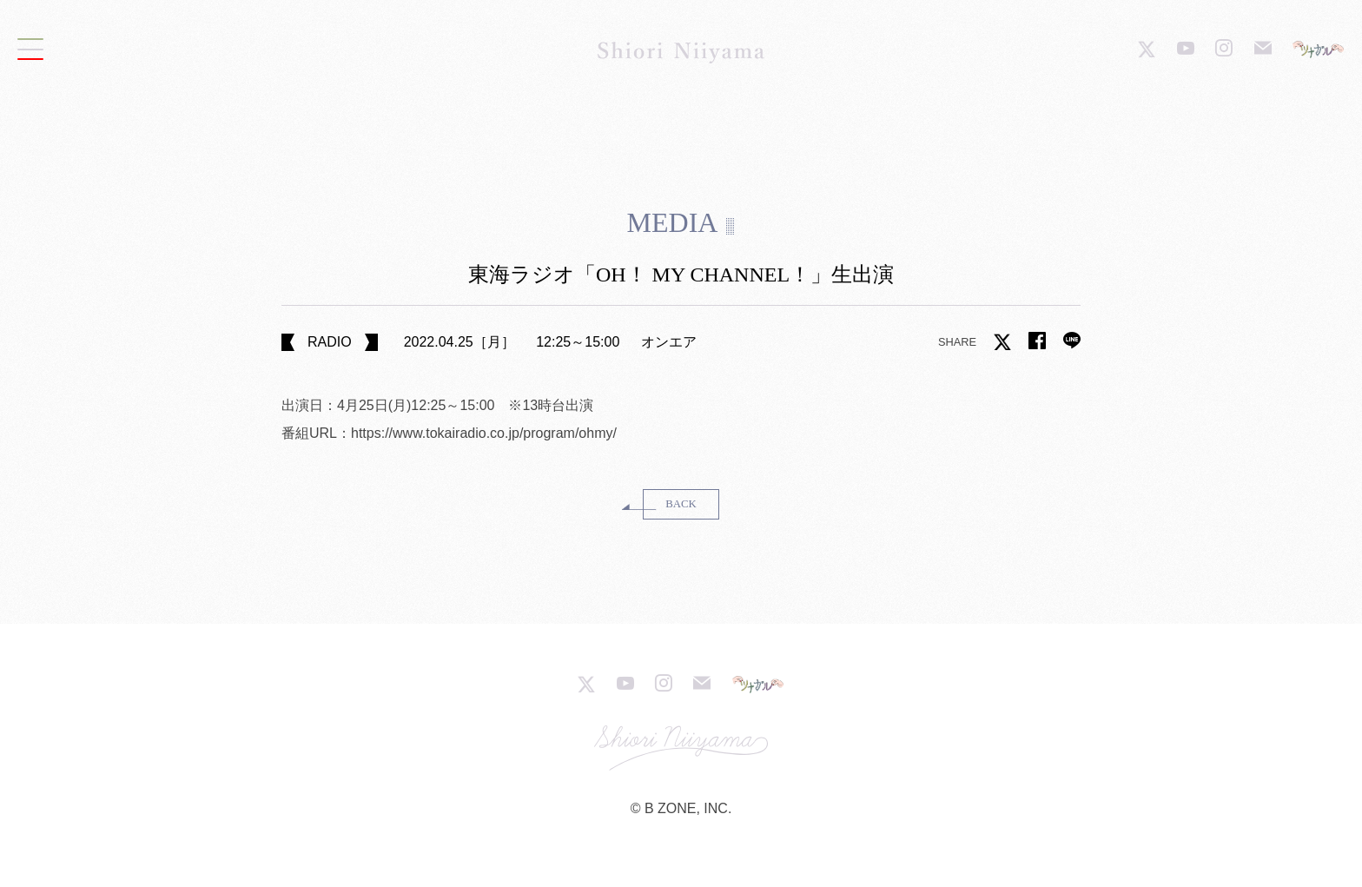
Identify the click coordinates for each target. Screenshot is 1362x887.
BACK (681, 504)
